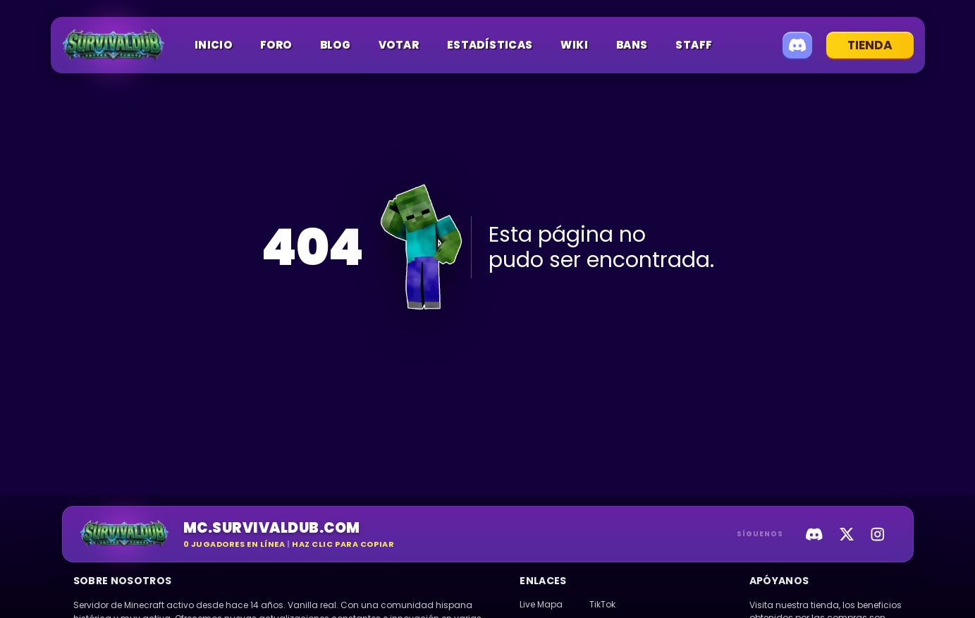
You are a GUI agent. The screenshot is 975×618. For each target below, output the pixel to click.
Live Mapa (541, 604)
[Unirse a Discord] (797, 45)
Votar (399, 44)
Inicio (213, 44)
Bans (632, 44)
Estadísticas (490, 44)
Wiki (574, 44)
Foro (276, 44)
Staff (693, 44)
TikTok (602, 604)
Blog (335, 44)
